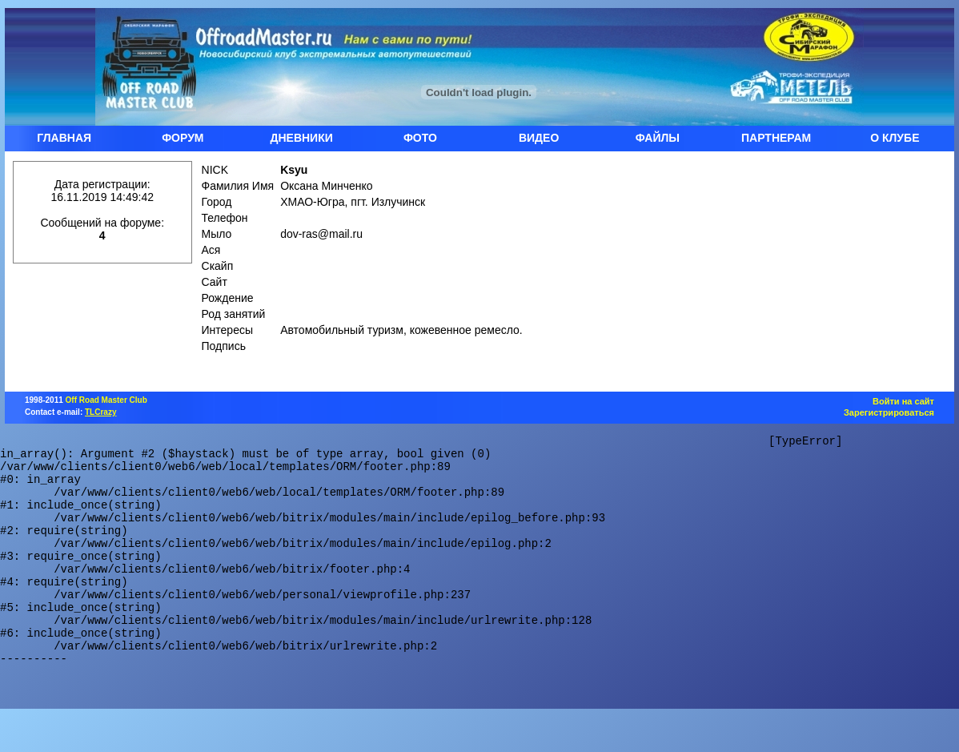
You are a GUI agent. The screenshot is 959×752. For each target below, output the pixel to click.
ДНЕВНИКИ (301, 137)
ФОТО (420, 137)
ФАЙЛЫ (658, 137)
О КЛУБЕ (894, 137)
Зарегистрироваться (889, 412)
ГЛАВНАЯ (64, 137)
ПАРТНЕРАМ (776, 137)
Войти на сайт (903, 401)
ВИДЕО (539, 137)
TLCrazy (100, 412)
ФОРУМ (182, 137)
